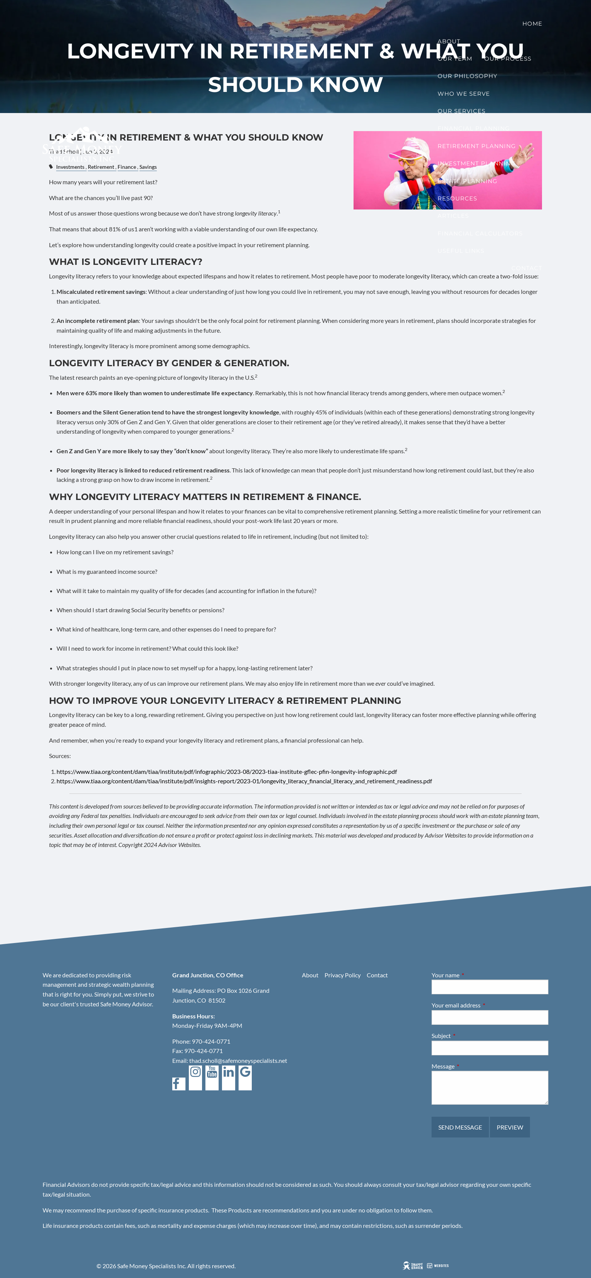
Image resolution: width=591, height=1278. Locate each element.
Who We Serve (464, 93)
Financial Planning (474, 128)
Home (532, 23)
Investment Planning (477, 163)
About (449, 41)
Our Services (461, 111)
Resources (457, 198)
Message (470, 1066)
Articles (453, 215)
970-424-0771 (211, 1041)
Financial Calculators (480, 233)
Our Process (507, 58)
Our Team (455, 58)
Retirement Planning (477, 146)
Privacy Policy (343, 974)
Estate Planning (468, 181)
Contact (526, 268)
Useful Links (461, 250)
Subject (468, 1035)
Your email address (483, 1005)
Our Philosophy (468, 75)
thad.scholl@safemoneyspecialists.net (238, 1060)
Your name (473, 974)
